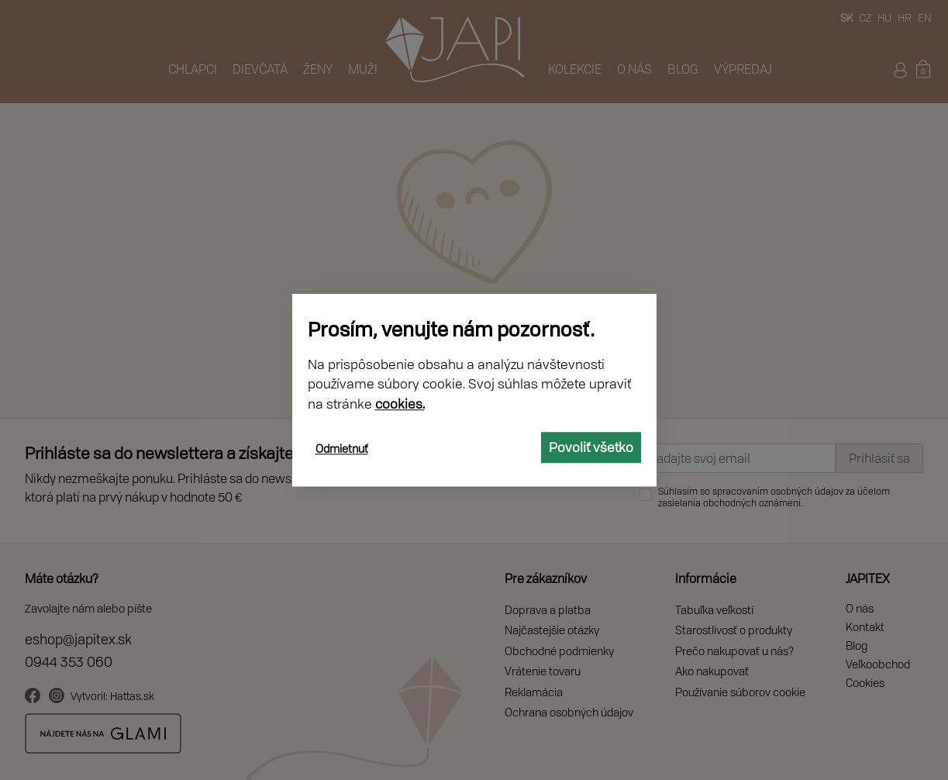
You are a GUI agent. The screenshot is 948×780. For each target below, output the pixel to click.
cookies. (400, 403)
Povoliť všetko (591, 447)
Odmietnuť (341, 448)
